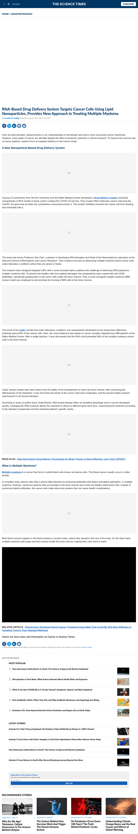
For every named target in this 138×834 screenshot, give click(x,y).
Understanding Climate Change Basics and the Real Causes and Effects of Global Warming (120, 825)
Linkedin (14, 126)
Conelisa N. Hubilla (12, 118)
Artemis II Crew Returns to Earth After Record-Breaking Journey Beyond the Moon (46, 760)
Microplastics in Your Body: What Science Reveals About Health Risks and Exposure (50, 679)
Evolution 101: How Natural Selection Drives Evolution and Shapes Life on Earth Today (51, 710)
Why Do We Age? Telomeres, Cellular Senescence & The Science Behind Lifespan (16, 825)
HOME (5, 14)
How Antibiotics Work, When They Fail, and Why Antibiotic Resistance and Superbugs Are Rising (55, 700)
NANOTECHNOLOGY (21, 14)
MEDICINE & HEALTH (10, 818)
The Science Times (69, 4)
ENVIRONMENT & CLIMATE (81, 817)
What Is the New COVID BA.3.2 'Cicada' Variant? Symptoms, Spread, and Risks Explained (52, 689)
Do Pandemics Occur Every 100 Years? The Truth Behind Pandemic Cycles (85, 824)
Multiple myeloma (11, 472)
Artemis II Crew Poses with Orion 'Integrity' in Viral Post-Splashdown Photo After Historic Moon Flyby (55, 739)
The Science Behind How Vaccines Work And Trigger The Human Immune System (51, 825)
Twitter (9, 126)
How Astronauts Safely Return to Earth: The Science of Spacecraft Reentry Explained (50, 669)
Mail (24, 126)
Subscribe (128, 4)
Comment (19, 126)
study (22, 330)
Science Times (87, 647)
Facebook (4, 126)
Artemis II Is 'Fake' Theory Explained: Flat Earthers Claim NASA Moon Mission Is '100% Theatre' (51, 729)
